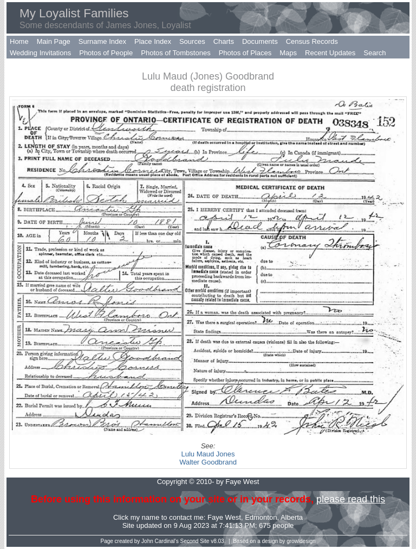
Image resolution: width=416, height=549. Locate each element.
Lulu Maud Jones (208, 454)
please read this (350, 499)
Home (19, 41)
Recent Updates (330, 53)
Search (374, 53)
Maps (288, 53)
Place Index (152, 41)
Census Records (312, 41)
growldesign (301, 541)
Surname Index (102, 41)
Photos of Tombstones (175, 53)
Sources (192, 41)
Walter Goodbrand (208, 462)
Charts (223, 41)
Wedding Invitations (40, 53)
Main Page (53, 41)
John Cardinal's (160, 541)
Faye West (224, 517)
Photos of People (106, 53)
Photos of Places (245, 53)
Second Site (195, 541)
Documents (260, 41)
